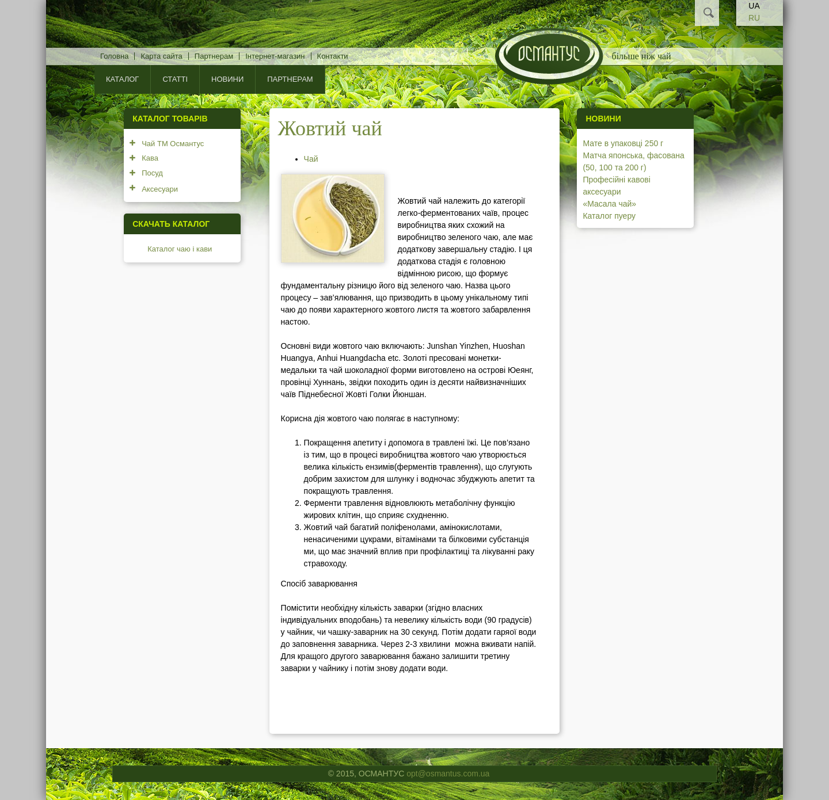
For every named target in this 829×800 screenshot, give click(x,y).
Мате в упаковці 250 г (623, 143)
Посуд (152, 173)
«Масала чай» (609, 203)
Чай (311, 158)
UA (753, 5)
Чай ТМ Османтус (173, 143)
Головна (114, 56)
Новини (227, 79)
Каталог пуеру (609, 215)
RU (754, 17)
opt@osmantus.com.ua (447, 773)
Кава (150, 158)
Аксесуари (160, 189)
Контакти (332, 56)
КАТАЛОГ (122, 79)
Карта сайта (161, 56)
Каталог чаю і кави (179, 249)
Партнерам (214, 56)
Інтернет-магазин (275, 56)
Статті (175, 79)
